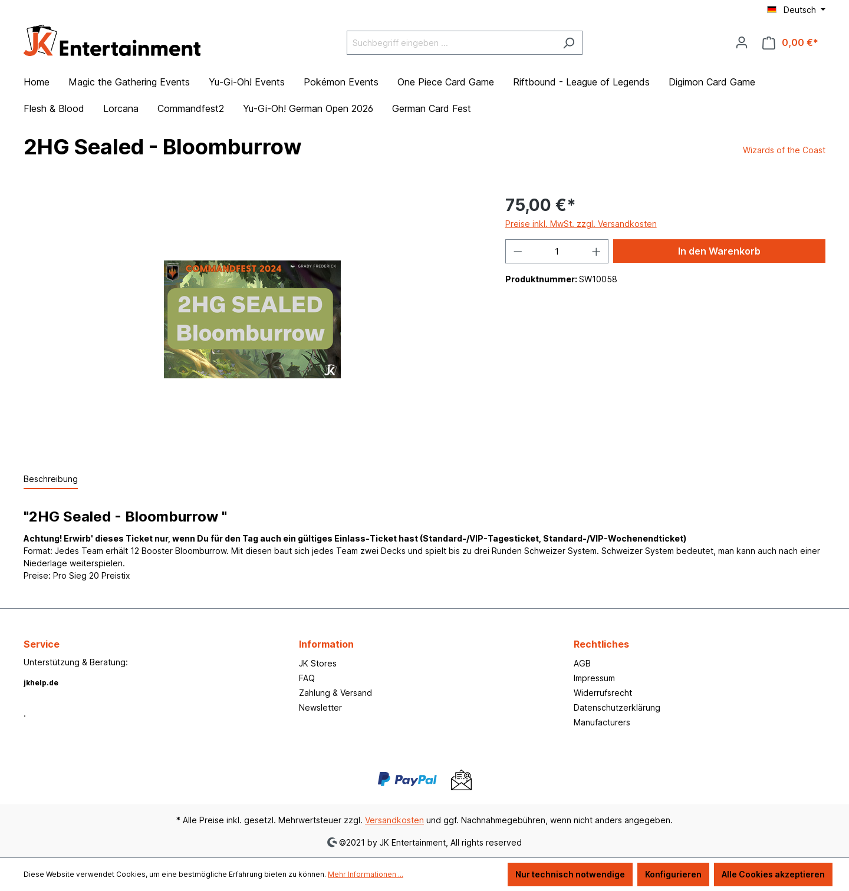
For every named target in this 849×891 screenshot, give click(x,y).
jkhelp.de (41, 682)
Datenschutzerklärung (617, 707)
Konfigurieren (673, 874)
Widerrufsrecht (603, 693)
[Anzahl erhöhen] (596, 251)
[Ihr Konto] (741, 42)
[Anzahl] (557, 251)
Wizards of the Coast (784, 150)
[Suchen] (569, 43)
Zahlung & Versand (335, 693)
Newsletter (320, 707)
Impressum (594, 678)
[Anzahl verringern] (517, 251)
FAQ (307, 678)
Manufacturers (602, 722)
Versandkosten (394, 820)
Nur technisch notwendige (570, 874)
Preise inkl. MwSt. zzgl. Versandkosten (581, 224)
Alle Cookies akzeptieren (773, 874)
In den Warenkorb (719, 251)
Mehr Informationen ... (365, 874)
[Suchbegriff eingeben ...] (451, 43)
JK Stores (318, 663)
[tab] (51, 479)
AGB (582, 663)
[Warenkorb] (790, 42)
